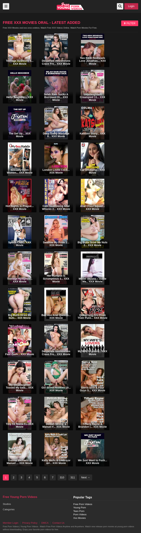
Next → (85, 477)
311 (72, 477)
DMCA (44, 522)
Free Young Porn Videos (20, 497)
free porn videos (70, 6)
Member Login (10, 522)
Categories (9, 509)
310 (62, 477)
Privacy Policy (29, 522)
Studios (7, 504)
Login (131, 6)
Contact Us (58, 522)
